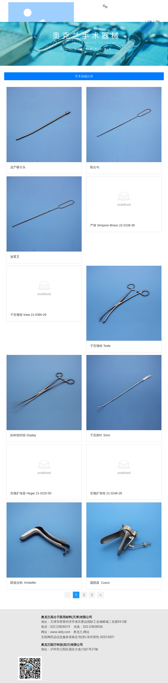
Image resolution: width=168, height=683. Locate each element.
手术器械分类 (84, 76)
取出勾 (94, 167)
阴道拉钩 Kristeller (23, 582)
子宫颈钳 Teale (100, 346)
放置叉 (14, 256)
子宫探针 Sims (100, 435)
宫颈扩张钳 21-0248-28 (106, 493)
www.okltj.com (60, 632)
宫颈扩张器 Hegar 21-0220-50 (30, 493)
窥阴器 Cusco (100, 582)
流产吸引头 (18, 167)
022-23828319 (60, 626)
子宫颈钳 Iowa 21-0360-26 (28, 314)
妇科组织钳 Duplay (23, 435)
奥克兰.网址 (82, 632)
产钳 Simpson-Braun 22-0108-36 (112, 225)
